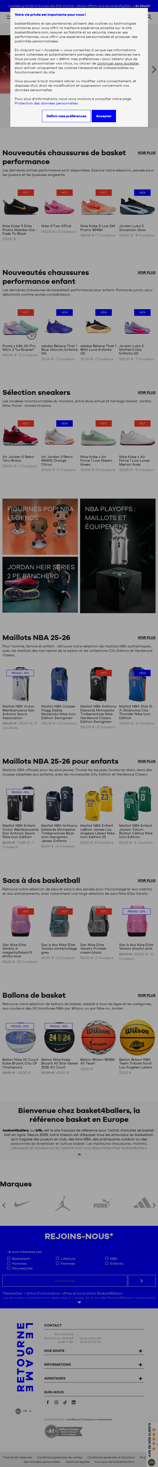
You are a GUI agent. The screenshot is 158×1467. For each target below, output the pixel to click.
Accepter (104, 116)
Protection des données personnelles (46, 103)
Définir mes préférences (66, 116)
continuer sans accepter (118, 63)
